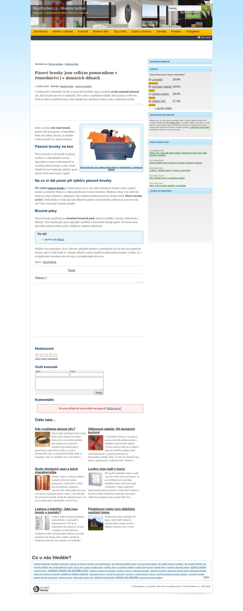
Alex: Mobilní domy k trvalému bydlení (167, 178)
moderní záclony (124, 573)
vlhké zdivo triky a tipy (83, 580)
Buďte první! (114, 410)
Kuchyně (83, 31)
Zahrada (161, 31)
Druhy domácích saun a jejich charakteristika (56, 473)
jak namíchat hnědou (147, 566)
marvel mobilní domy (93, 569)
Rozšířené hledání (190, 12)
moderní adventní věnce (178, 569)
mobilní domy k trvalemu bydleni (119, 569)
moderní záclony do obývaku (102, 573)
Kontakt (151, 588)
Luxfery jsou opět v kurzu (106, 471)
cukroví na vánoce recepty (82, 566)
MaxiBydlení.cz (140, 588)
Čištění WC (159, 101)
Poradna (176, 31)
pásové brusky (56, 188)
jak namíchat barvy (103, 566)
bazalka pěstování (42, 566)
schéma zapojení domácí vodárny (172, 576)
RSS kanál (206, 37)
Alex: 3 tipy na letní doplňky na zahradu (168, 185)
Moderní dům (101, 31)
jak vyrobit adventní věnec (61, 569)
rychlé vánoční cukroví (145, 576)
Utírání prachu (160, 93)
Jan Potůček (49, 261)
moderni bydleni (198, 569)
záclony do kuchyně (104, 579)
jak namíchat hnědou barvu (124, 566)
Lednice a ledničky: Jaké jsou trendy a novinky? (56, 513)
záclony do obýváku (127, 579)
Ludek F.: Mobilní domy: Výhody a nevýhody (170, 170)
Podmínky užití (173, 588)
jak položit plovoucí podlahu (171, 566)
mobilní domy (160, 569)
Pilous (60, 239)
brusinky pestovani (60, 566)
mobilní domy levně (144, 569)
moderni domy (40, 573)
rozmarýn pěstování (115, 576)
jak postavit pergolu (193, 566)
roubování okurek (97, 576)
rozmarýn (129, 576)
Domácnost (40, 31)
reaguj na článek (83, 86)
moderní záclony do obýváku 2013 (68, 572)
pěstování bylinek (198, 573)
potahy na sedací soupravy (74, 576)
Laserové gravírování (200, 127)
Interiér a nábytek (62, 31)
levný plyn (175, 122)
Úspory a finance (141, 31)
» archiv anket (163, 108)
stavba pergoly (66, 580)
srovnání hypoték (196, 576)
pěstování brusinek (158, 573)
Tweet (71, 270)
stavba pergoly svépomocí (46, 580)
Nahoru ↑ (41, 277)
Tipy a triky (120, 31)
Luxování (157, 79)
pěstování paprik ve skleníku (47, 576)
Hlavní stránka (56, 64)
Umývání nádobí (162, 86)
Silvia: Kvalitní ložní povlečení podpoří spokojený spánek (176, 163)
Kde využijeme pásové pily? (55, 431)
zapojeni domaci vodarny (151, 580)
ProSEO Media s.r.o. (192, 588)
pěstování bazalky (141, 573)
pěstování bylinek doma (178, 573)
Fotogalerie (192, 31)
